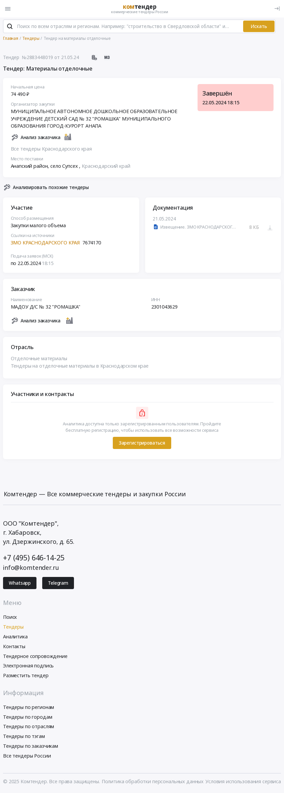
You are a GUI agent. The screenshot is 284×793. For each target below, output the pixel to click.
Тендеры (13, 627)
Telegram (58, 583)
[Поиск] (10, 26)
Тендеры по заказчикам (30, 746)
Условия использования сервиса (243, 781)
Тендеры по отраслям (28, 726)
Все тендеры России (27, 755)
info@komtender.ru (31, 567)
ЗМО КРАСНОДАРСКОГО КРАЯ (45, 242)
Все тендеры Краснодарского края (51, 149)
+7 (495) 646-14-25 (33, 557)
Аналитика (15, 636)
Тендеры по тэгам (24, 736)
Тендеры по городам (27, 717)
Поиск (10, 617)
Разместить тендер (26, 675)
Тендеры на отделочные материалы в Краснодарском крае (80, 366)
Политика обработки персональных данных (153, 781)
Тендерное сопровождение (35, 656)
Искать (259, 26)
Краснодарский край (106, 166)
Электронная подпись (28, 665)
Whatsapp (20, 583)
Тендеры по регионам (28, 707)
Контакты (14, 646)
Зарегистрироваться (142, 443)
